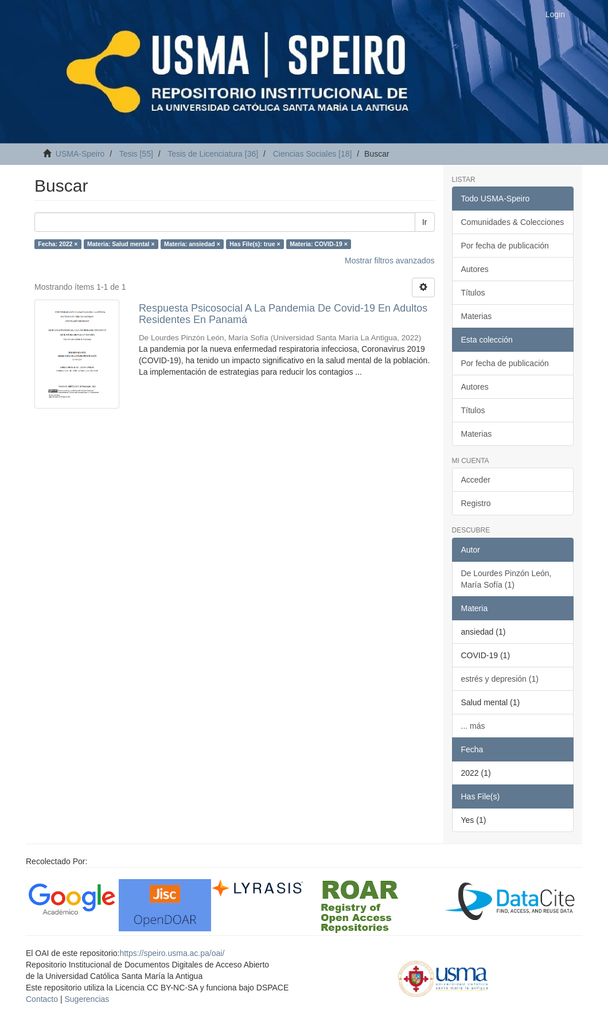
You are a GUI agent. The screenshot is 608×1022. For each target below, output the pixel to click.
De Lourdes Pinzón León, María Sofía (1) (506, 579)
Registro (476, 503)
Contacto (42, 999)
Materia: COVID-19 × (319, 243)
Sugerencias (86, 999)
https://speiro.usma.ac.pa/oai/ (171, 953)
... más (473, 725)
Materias (476, 316)
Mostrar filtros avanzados (389, 260)
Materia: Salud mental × (121, 243)
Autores (475, 269)
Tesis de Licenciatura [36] (212, 153)
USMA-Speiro (80, 153)
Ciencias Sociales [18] (312, 153)
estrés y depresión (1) (500, 678)
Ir (424, 222)
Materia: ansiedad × (192, 243)
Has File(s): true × (254, 243)
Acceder (475, 479)
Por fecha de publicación (505, 245)
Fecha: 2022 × (57, 243)
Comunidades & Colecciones (512, 222)
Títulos (473, 292)
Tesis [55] (136, 153)
